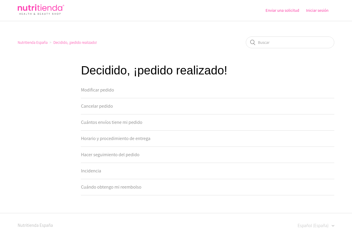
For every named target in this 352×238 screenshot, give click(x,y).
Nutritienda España (33, 42)
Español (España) (314, 225)
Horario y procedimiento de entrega (115, 138)
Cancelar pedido (97, 106)
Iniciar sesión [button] (317, 10)
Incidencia (91, 171)
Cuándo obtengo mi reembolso (111, 187)
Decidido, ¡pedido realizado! (75, 42)
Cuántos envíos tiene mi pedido (111, 122)
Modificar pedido (97, 90)
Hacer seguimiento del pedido (110, 155)
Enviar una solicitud (282, 10)
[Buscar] (290, 42)
